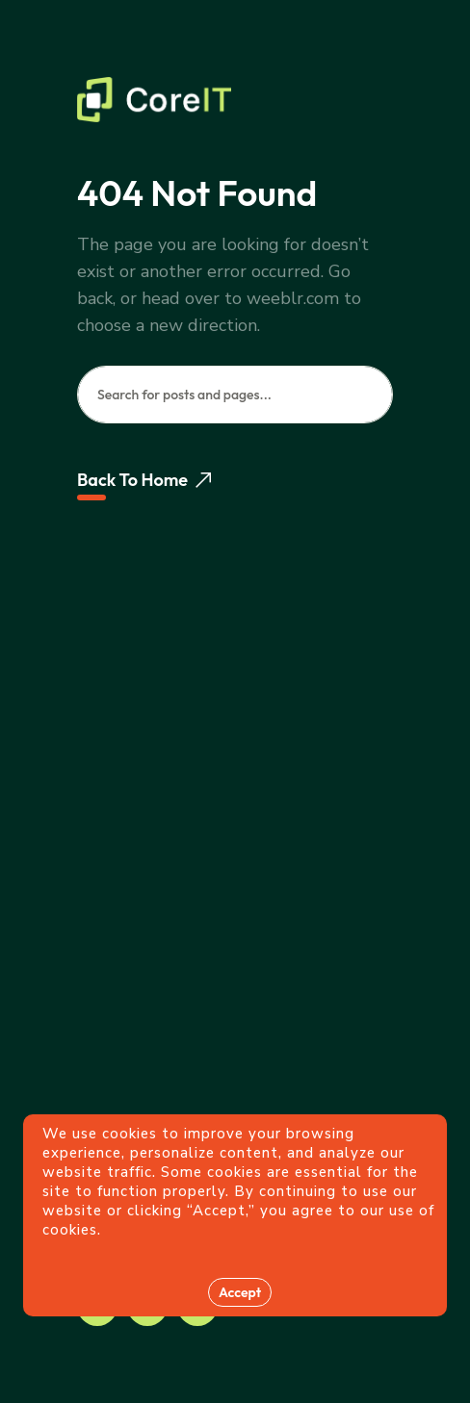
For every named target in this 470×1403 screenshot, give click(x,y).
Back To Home (144, 480)
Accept (240, 1292)
